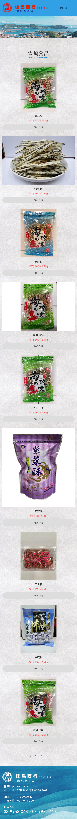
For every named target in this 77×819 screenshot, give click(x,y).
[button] (6, 27)
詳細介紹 (38, 127)
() (63, 7)
